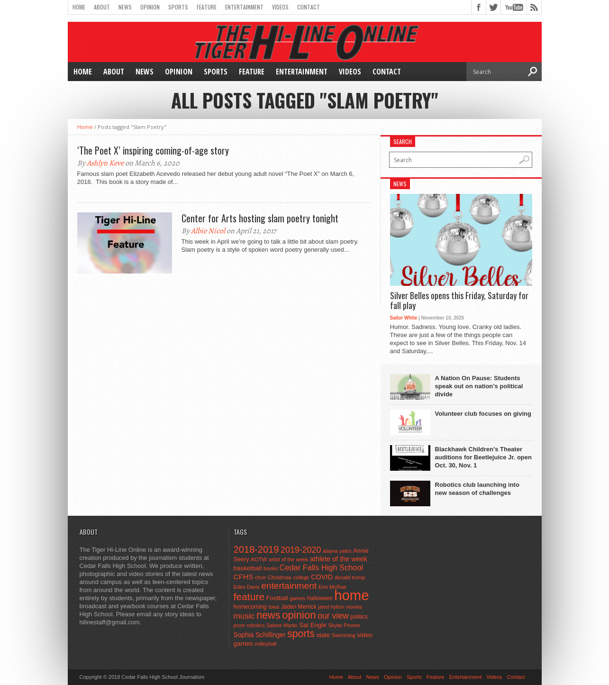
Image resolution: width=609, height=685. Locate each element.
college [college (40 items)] (301, 577)
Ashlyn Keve (105, 163)
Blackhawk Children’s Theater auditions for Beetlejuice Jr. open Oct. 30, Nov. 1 (483, 457)
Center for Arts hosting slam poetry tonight (260, 218)
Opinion (150, 7)
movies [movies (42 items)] (354, 607)
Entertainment (244, 7)
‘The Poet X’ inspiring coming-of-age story (153, 150)
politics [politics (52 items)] (358, 616)
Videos (280, 7)
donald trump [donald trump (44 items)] (350, 577)
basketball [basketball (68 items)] (248, 568)
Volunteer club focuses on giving (483, 413)
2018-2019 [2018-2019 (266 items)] (256, 549)
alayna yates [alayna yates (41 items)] (337, 551)
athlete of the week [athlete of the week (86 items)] (338, 559)
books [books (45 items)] (271, 568)
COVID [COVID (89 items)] (322, 577)
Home (79, 7)
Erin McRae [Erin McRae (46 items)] (332, 587)
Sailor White (404, 317)
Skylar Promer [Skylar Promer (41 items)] (344, 625)
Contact (308, 7)
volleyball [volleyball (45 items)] (265, 644)
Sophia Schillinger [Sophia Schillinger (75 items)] (260, 635)
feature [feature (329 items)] (249, 596)
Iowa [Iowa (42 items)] (273, 607)
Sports (178, 7)
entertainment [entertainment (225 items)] (289, 586)
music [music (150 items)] (244, 616)
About (102, 7)
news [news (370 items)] (268, 615)
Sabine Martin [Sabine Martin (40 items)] (282, 625)
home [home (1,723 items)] (351, 595)
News (125, 7)
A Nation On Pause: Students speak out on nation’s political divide (479, 386)
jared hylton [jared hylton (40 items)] (331, 607)
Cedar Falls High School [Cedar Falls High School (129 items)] (322, 567)
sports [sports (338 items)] (301, 633)
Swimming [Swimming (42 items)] (343, 635)
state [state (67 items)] (323, 635)
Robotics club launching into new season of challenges (477, 488)
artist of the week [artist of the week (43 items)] (288, 559)
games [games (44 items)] (297, 598)
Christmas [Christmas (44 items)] (279, 577)
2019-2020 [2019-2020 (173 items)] (301, 550)
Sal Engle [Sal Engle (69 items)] (312, 625)
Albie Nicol (208, 231)
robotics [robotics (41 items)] (256, 625)
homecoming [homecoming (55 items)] (250, 606)
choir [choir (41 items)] (260, 577)
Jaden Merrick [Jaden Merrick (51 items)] (299, 606)
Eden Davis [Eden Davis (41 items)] (247, 587)
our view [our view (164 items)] (333, 616)
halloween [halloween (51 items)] (320, 598)
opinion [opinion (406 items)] (299, 615)
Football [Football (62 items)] (277, 598)
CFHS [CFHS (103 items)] (244, 577)
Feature (207, 7)
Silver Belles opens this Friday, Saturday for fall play (459, 301)
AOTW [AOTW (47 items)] (259, 559)
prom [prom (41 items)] (239, 625)
